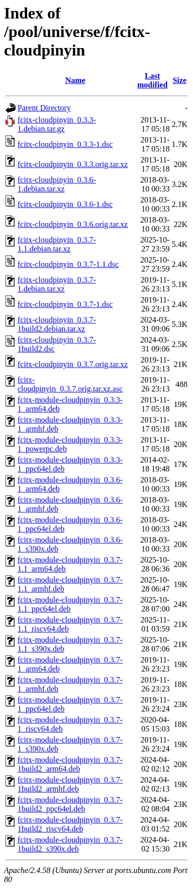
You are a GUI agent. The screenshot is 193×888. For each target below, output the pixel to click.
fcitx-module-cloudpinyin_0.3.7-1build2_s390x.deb (70, 844)
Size (179, 80)
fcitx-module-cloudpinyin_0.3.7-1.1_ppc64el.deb (70, 604)
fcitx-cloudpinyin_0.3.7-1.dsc (65, 304)
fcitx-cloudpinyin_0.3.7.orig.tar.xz (73, 364)
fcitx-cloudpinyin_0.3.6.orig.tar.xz (73, 224)
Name (75, 80)
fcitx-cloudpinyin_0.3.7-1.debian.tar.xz (57, 284)
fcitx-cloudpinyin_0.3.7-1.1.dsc (68, 264)
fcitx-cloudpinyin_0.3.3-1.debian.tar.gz (57, 124)
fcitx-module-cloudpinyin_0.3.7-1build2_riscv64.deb (70, 824)
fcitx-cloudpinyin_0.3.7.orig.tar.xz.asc (70, 384)
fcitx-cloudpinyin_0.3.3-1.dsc (65, 144)
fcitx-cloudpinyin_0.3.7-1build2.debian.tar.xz (57, 324)
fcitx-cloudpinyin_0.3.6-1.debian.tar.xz (57, 184)
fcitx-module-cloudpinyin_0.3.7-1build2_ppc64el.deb (70, 804)
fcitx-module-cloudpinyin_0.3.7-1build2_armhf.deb (70, 784)
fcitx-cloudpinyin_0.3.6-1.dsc (65, 204)
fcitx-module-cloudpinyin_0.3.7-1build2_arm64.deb (70, 764)
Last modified (152, 80)
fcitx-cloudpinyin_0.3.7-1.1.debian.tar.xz (57, 244)
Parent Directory (44, 108)
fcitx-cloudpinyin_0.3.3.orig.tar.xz (73, 164)
